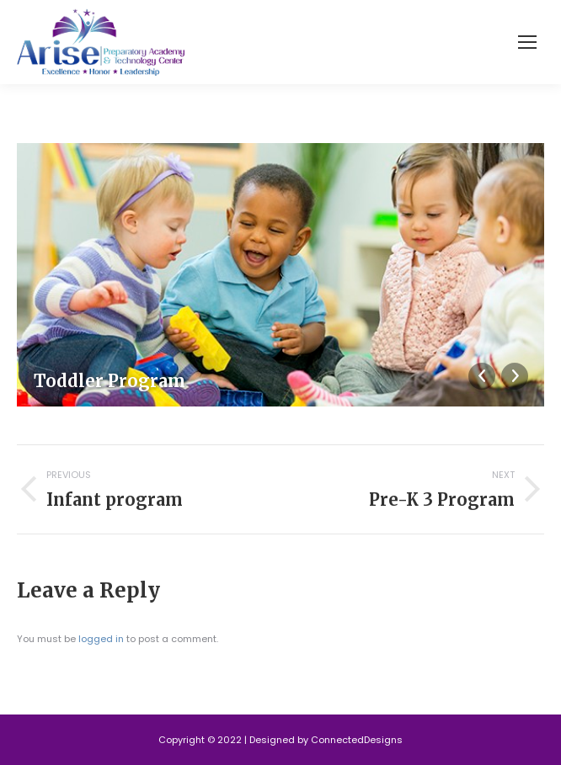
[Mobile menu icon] (527, 42)
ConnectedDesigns (357, 739)
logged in (101, 638)
